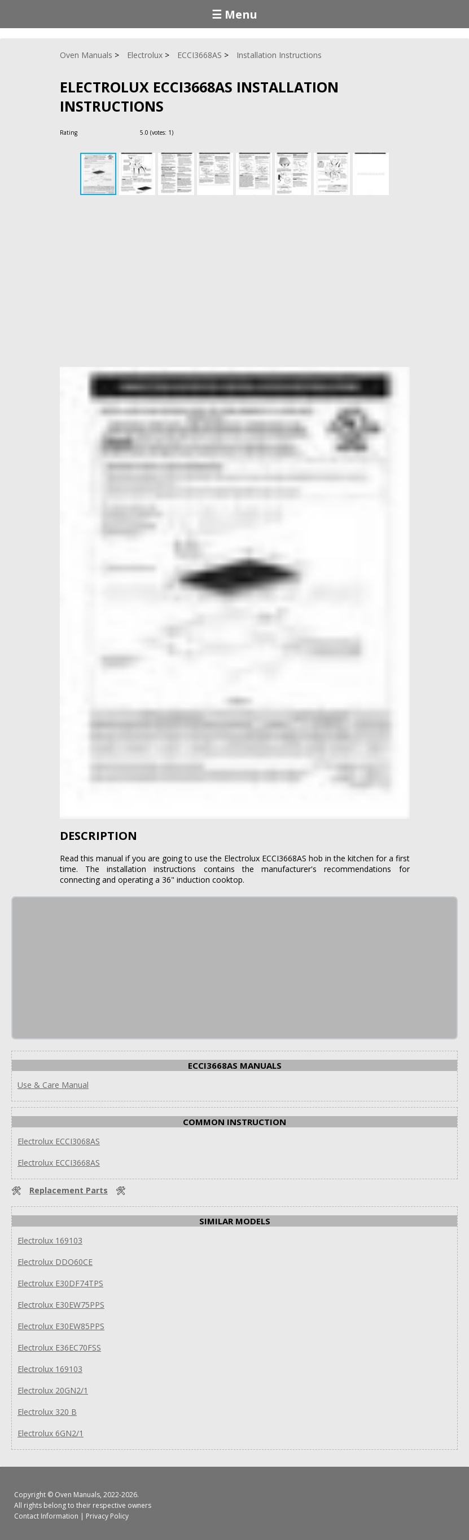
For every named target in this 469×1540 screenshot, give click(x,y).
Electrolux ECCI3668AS (58, 1162)
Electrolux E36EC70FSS (59, 1347)
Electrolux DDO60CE (55, 1261)
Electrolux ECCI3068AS (58, 1141)
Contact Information (46, 1516)
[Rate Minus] (197, 132)
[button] (138, 174)
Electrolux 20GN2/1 (52, 1390)
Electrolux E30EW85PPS (60, 1326)
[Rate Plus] (184, 132)
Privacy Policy (107, 1516)
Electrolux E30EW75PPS (60, 1304)
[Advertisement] (235, 282)
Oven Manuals (77, 1494)
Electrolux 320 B (47, 1411)
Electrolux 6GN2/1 (50, 1433)
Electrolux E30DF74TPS (60, 1283)
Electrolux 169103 (49, 1240)
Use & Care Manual (53, 1084)
